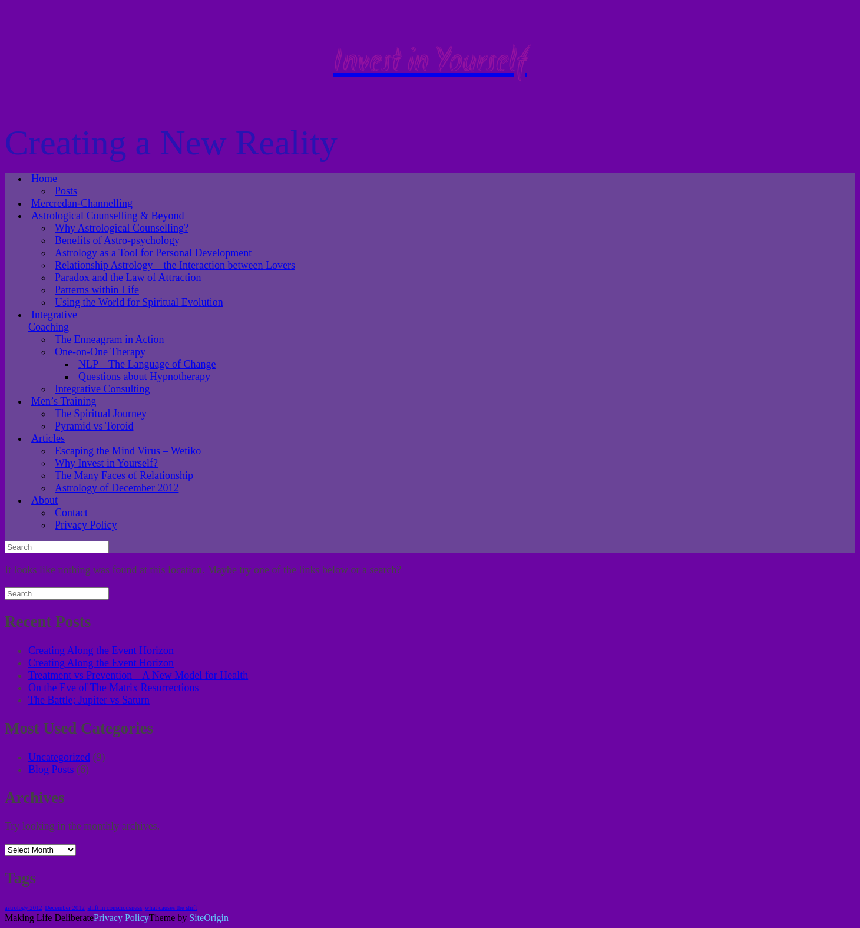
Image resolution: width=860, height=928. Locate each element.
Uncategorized (59, 757)
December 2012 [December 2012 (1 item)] (65, 907)
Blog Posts (51, 769)
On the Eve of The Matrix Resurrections (113, 687)
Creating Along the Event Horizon (101, 650)
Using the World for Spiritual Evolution (139, 302)
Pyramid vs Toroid (94, 426)
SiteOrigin (209, 918)
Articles (48, 438)
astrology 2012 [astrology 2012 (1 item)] (23, 907)
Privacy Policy (86, 525)
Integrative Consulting (102, 389)
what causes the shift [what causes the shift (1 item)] (171, 907)
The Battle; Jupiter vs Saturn (89, 700)
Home (44, 178)
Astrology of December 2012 (116, 488)
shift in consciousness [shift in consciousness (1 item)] (114, 907)
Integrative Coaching (52, 321)
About (44, 500)
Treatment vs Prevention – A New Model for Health (138, 675)
